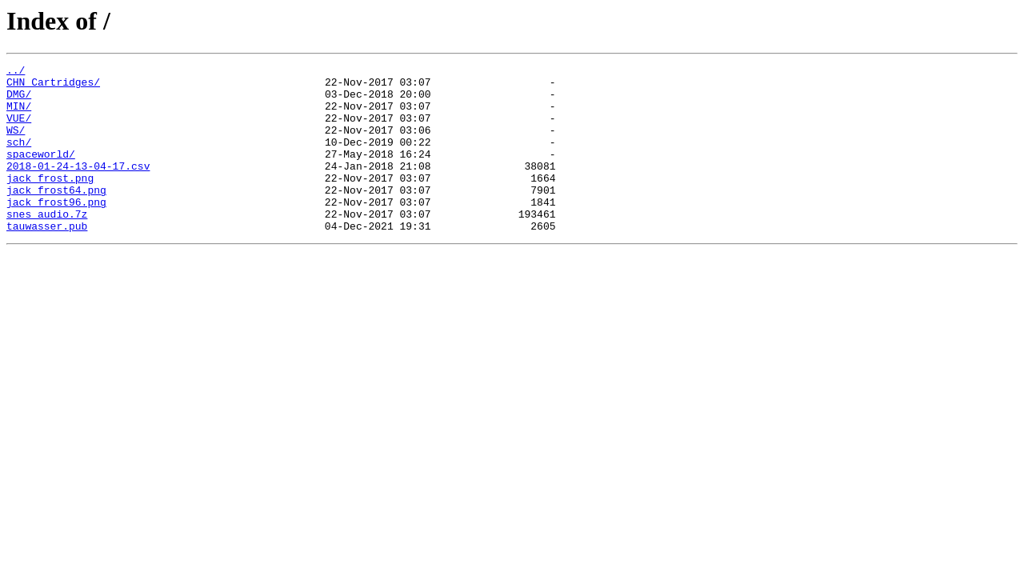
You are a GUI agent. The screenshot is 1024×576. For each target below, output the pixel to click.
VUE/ (18, 129)
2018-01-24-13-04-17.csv (78, 187)
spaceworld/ (40, 173)
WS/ (15, 144)
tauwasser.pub (46, 259)
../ (15, 72)
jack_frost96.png (56, 230)
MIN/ (18, 115)
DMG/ (18, 101)
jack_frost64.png (56, 216)
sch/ (18, 158)
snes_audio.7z (46, 245)
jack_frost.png (50, 201)
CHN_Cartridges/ (53, 86)
